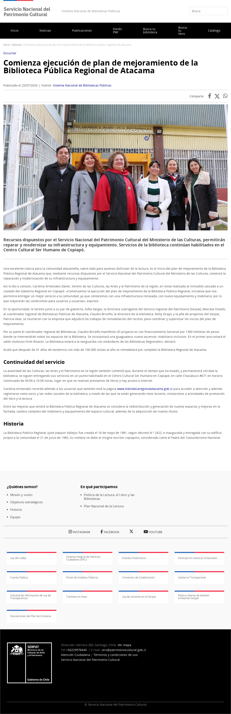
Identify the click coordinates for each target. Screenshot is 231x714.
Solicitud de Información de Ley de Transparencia (30, 597)
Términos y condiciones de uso (116, 655)
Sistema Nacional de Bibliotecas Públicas (82, 85)
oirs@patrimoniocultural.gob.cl (124, 650)
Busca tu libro (182, 30)
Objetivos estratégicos (26, 502)
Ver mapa (124, 645)
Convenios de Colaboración (138, 577)
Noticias (45, 30)
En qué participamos (98, 486)
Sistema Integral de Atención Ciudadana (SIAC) (83, 558)
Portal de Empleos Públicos (82, 577)
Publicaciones (82, 30)
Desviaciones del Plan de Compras (30, 616)
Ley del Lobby (18, 558)
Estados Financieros (134, 558)
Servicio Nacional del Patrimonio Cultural (90, 660)
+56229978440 (76, 650)
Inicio (14, 30)
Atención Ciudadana (75, 655)
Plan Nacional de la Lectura (104, 506)
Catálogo (214, 30)
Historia (16, 510)
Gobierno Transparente (192, 577)
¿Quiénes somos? (22, 486)
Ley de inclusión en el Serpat (139, 596)
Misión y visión (21, 495)
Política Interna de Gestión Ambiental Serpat (193, 597)
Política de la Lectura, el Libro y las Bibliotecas (109, 497)
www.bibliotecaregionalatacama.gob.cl (145, 389)
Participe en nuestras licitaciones (197, 558)
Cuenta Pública (19, 577)
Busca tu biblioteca (150, 30)
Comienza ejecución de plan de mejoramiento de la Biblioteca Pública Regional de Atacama (100, 66)
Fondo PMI (117, 30)
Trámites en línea (76, 596)
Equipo (15, 517)
